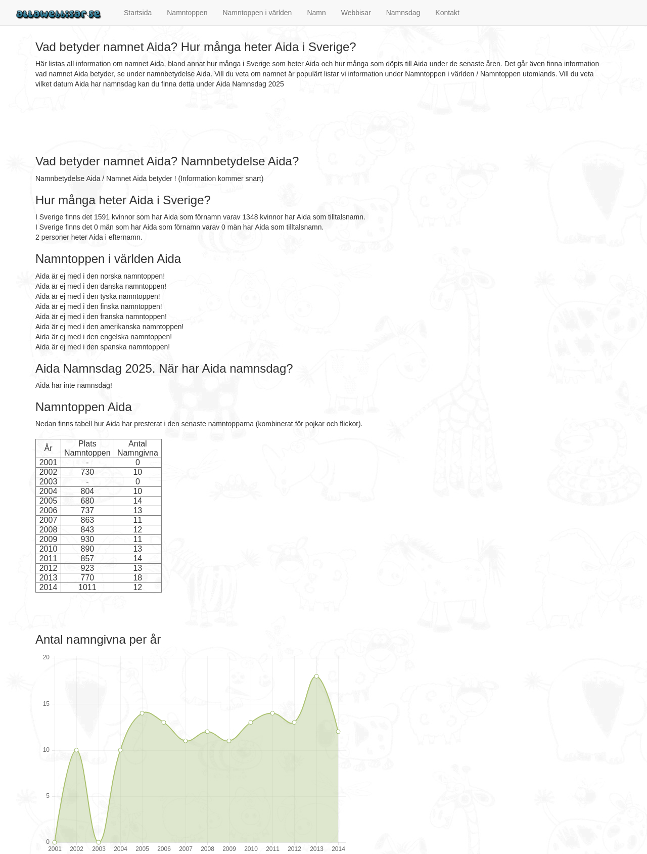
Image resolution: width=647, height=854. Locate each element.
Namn (316, 13)
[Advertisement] (219, 122)
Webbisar (356, 13)
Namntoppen (187, 13)
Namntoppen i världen (257, 13)
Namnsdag (403, 13)
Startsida (138, 13)
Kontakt (447, 13)
